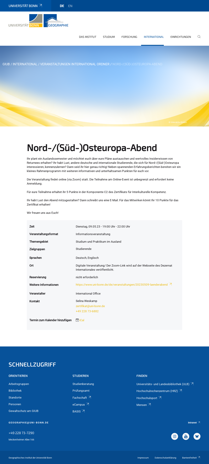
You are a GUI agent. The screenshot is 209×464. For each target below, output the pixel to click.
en (70, 6)
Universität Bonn (26, 6)
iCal (81, 320)
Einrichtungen (180, 36)
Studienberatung (83, 384)
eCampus (81, 404)
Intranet (194, 422)
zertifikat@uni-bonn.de (90, 306)
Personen (15, 404)
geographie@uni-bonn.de (29, 422)
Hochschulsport (149, 398)
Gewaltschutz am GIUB (23, 411)
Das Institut (87, 36)
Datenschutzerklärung (165, 457)
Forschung (129, 36)
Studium (109, 36)
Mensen (143, 405)
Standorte (15, 397)
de (62, 6)
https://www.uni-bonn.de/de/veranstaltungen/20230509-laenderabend (124, 284)
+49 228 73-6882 (87, 311)
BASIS (79, 411)
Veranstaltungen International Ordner (74, 64)
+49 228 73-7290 (21, 433)
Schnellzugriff (32, 364)
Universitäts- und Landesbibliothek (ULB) (165, 384)
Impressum (143, 457)
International (154, 36)
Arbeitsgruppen (19, 384)
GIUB (6, 64)
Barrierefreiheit (191, 457)
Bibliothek (15, 390)
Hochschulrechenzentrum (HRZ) (159, 391)
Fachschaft (82, 397)
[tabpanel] (104, 86)
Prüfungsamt (81, 390)
